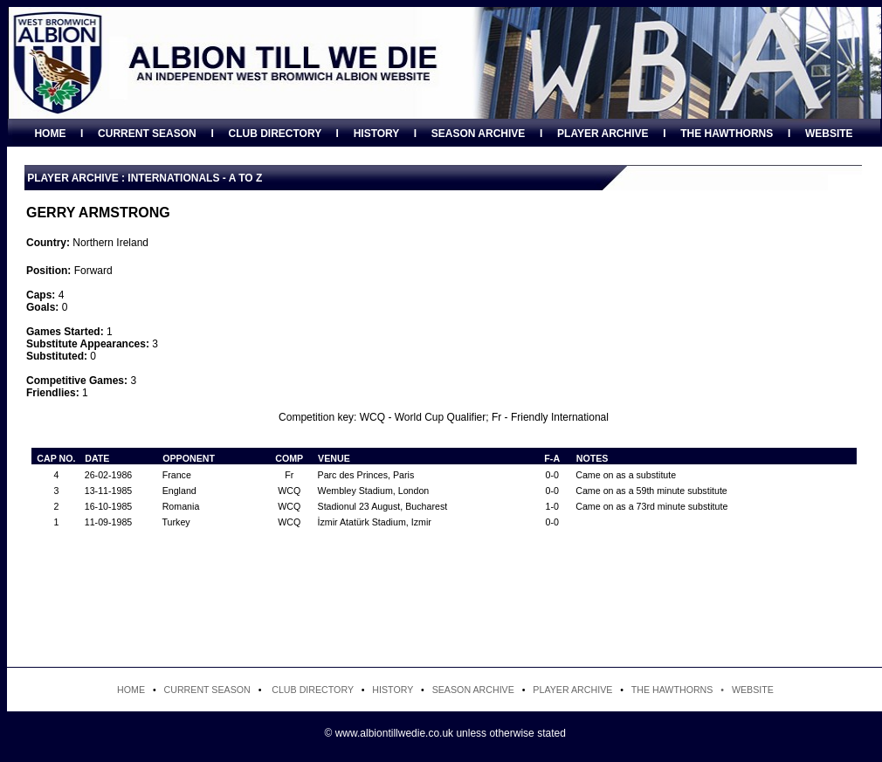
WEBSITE (829, 133)
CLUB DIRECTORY (274, 133)
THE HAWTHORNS (726, 133)
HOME (49, 133)
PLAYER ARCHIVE (602, 133)
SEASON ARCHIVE (478, 133)
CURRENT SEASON (147, 133)
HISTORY (376, 133)
